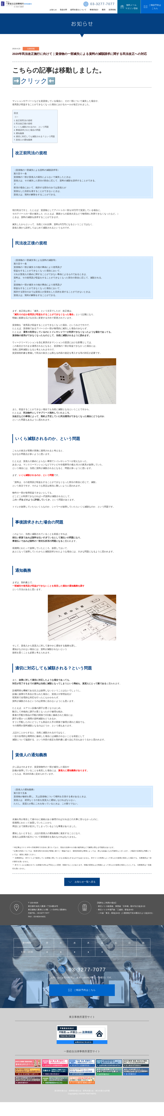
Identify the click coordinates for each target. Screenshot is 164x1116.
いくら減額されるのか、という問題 (32, 127)
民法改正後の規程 (24, 123)
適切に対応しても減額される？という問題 (35, 136)
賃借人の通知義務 (24, 140)
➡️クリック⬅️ (33, 80)
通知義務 (20, 133)
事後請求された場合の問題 (28, 130)
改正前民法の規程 (24, 120)
